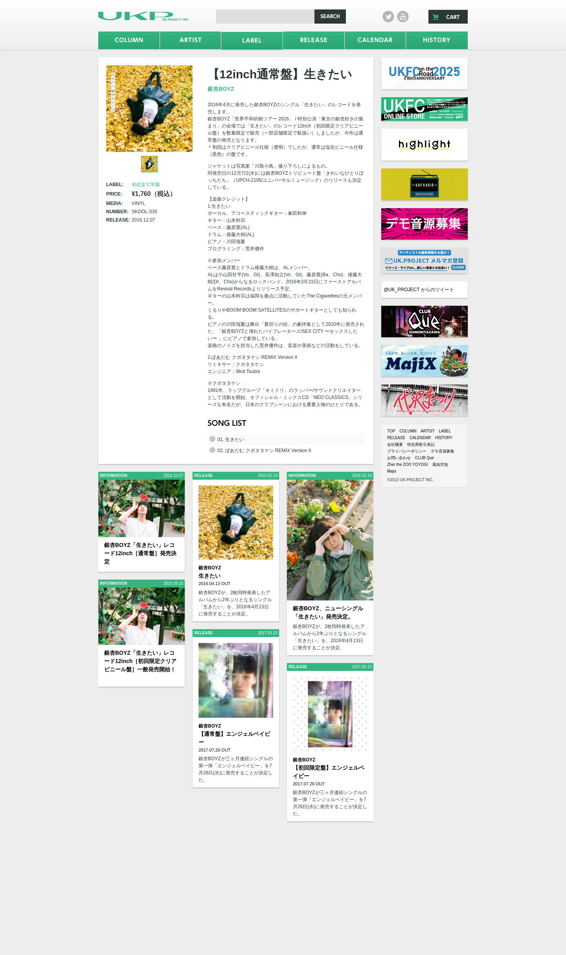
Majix (391, 471)
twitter (388, 16)
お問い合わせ (399, 458)
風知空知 (440, 464)
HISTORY (443, 438)
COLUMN (407, 431)
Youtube (403, 16)
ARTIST (427, 431)
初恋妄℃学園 (146, 184)
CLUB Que (424, 458)
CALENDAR (420, 438)
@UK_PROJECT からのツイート (419, 289)
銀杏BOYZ (221, 89)
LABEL (445, 431)
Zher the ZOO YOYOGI (407, 464)
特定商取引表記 (421, 444)
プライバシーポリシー (406, 451)
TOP (391, 431)
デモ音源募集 (442, 451)
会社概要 (395, 444)
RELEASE (396, 438)
